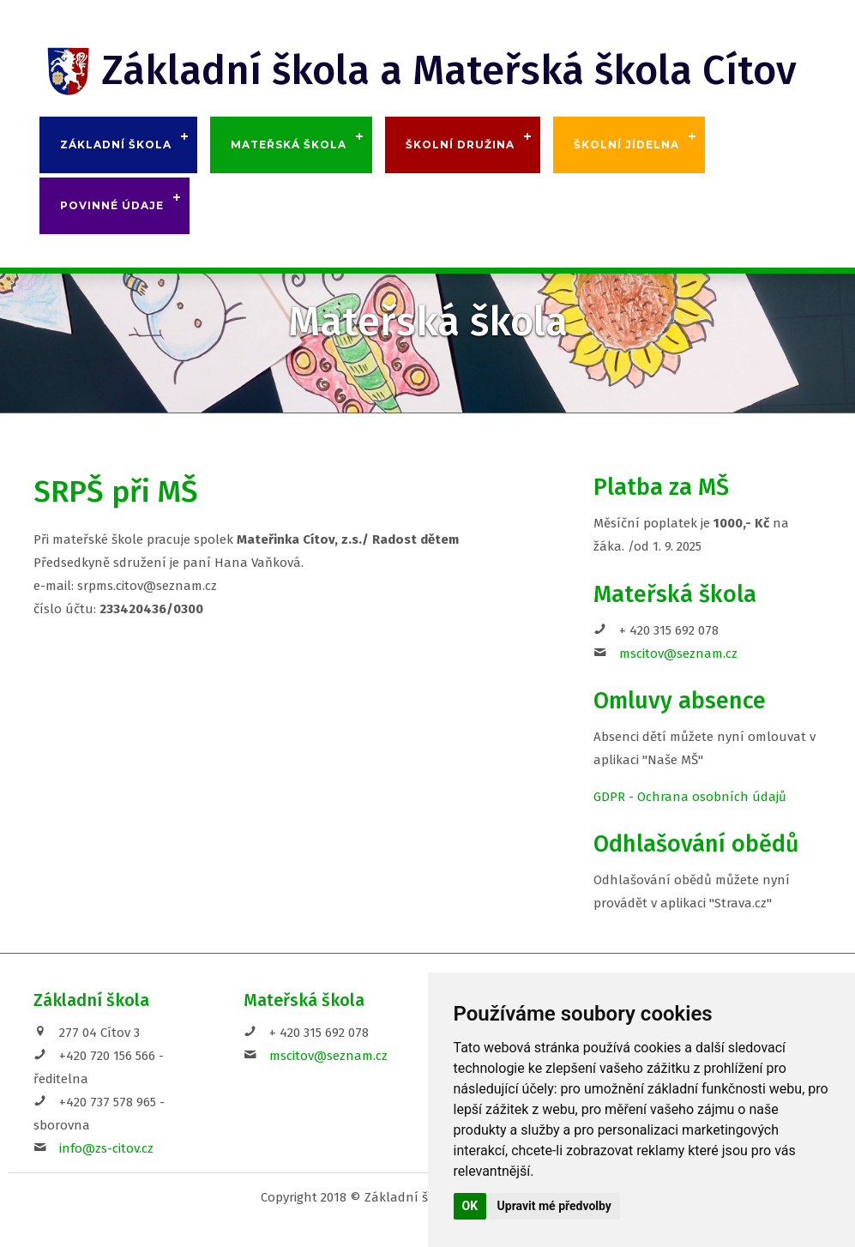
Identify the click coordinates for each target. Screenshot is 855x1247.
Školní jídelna (626, 144)
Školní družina (460, 144)
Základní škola (116, 144)
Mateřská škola (288, 144)
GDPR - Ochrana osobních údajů (689, 796)
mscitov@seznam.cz (678, 653)
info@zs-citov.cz (106, 1148)
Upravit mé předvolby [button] (554, 1206)
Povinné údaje (112, 205)
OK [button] (470, 1206)
